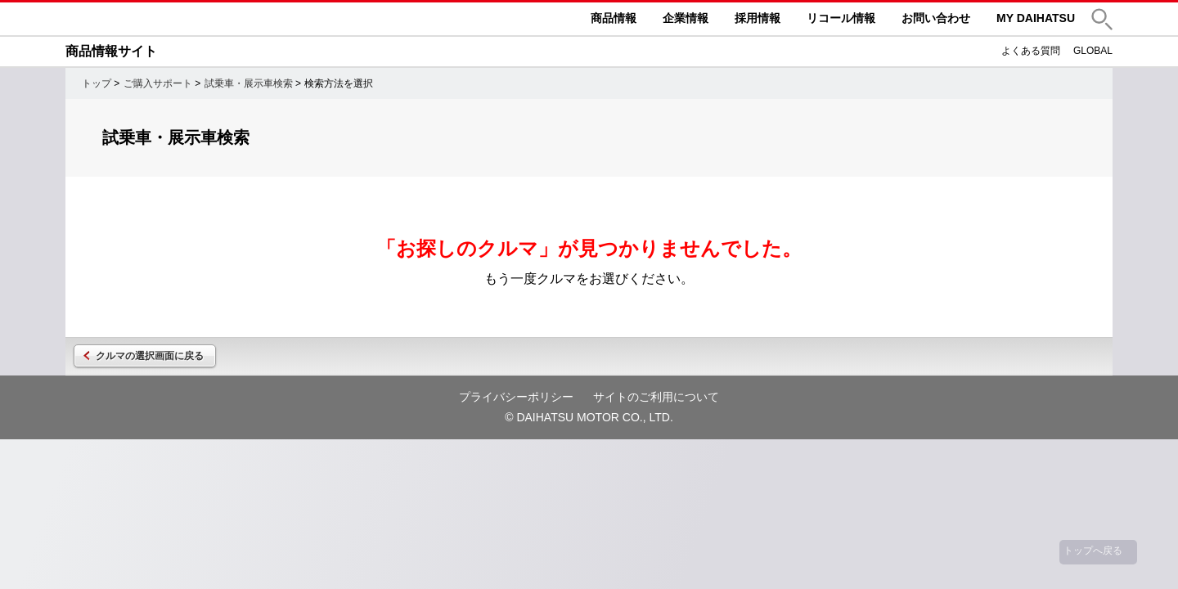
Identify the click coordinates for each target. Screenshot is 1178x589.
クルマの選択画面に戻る (150, 356)
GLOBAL (1093, 50)
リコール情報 (841, 18)
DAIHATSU (188, 19)
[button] (1102, 19)
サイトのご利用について (656, 396)
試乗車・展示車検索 (249, 83)
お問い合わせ (935, 18)
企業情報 (685, 18)
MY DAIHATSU (1035, 18)
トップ (96, 83)
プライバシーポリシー (516, 396)
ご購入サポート (158, 83)
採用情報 (757, 18)
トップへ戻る (1092, 550)
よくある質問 (1030, 50)
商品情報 (613, 18)
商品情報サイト (111, 51)
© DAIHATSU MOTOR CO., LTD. (589, 417)
